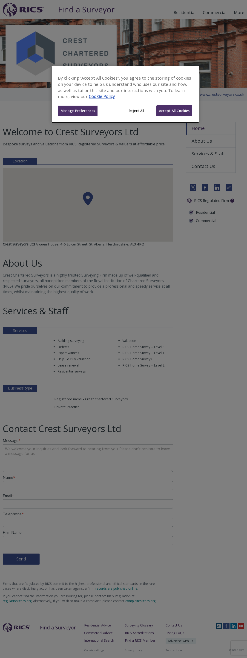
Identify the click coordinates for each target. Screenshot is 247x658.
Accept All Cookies (174, 110)
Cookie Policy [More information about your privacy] (102, 96)
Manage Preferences (77, 110)
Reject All (136, 110)
